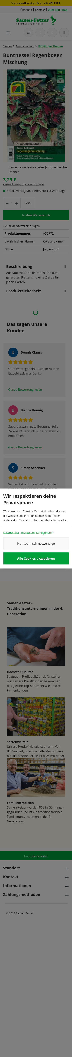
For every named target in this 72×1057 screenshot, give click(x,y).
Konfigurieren (44, 532)
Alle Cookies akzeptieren (36, 558)
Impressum (27, 532)
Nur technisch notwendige (36, 543)
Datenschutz (11, 532)
